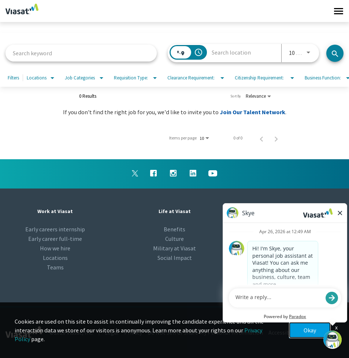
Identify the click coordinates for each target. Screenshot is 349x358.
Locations (55, 257)
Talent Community (294, 238)
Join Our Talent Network (252, 112)
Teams (55, 267)
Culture (174, 238)
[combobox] (81, 52)
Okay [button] (310, 330)
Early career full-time (55, 238)
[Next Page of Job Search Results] (276, 138)
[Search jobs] (335, 53)
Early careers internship (55, 229)
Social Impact (174, 257)
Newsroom (294, 229)
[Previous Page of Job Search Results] (261, 138)
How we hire (55, 248)
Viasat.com (294, 248)
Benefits (174, 229)
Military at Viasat (174, 248)
